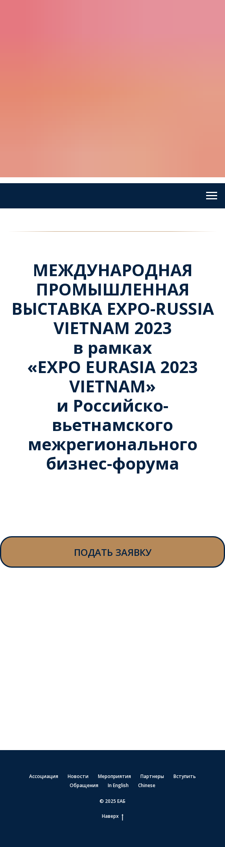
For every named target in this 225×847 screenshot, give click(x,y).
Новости (78, 776)
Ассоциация (43, 776)
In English (118, 785)
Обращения (84, 785)
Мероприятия (114, 776)
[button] (112, 552)
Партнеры (152, 776)
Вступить (184, 776)
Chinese (146, 785)
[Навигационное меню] (211, 196)
